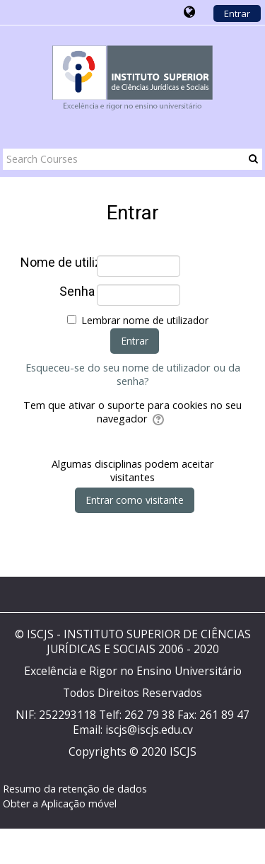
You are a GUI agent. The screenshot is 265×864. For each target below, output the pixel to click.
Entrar (237, 13)
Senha (77, 291)
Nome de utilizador (57, 262)
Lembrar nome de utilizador (144, 320)
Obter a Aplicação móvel (60, 803)
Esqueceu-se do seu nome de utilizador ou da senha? (132, 374)
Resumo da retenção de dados (75, 788)
